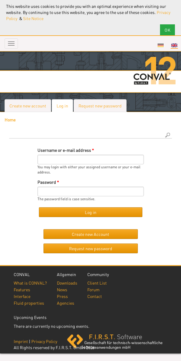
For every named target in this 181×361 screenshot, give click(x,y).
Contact (94, 296)
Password (48, 182)
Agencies (65, 303)
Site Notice (33, 18)
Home (10, 119)
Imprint (21, 341)
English (174, 45)
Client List (97, 283)
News (62, 289)
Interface (22, 296)
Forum (93, 289)
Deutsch (161, 45)
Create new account (27, 105)
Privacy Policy (44, 341)
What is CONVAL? (30, 283)
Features (22, 289)
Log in (65, 107)
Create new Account (90, 234)
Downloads (67, 283)
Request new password (100, 105)
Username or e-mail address (65, 150)
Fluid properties (29, 303)
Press (62, 296)
